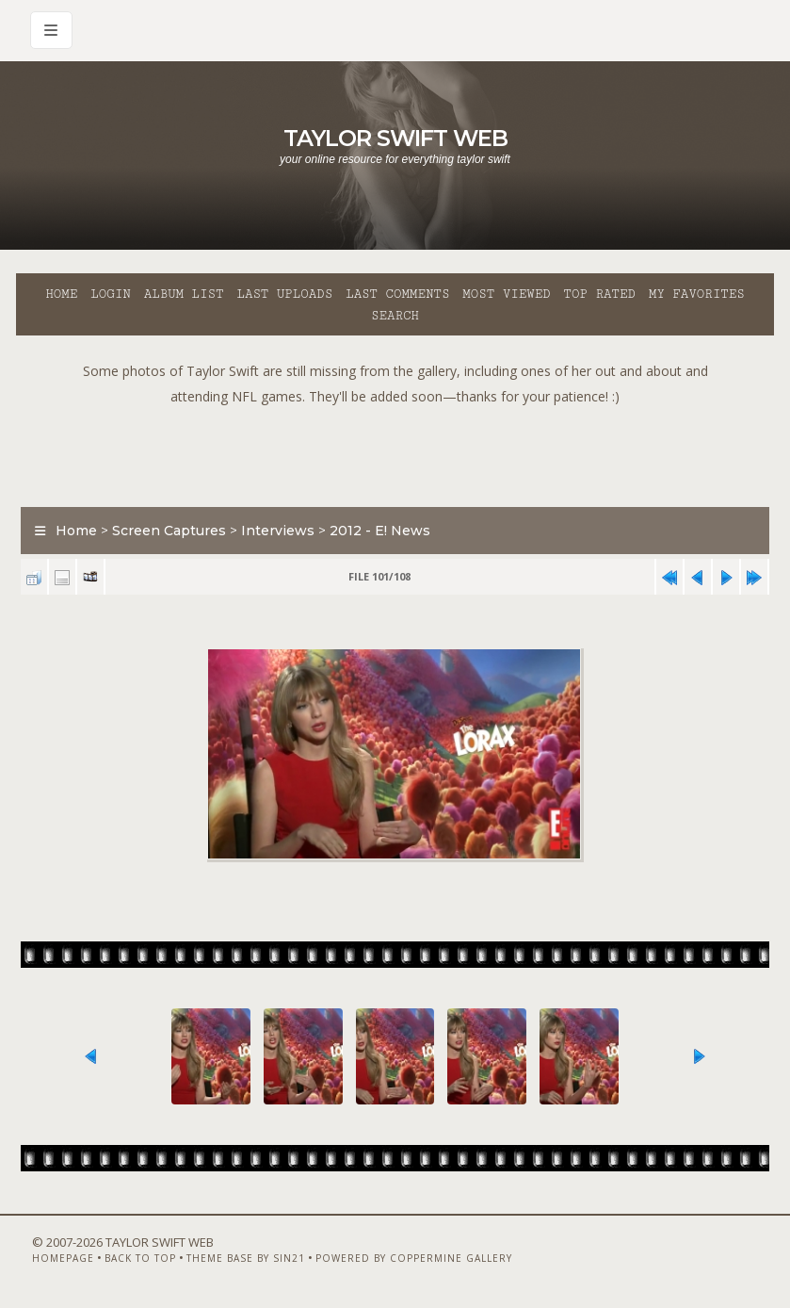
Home (61, 294)
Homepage (63, 1258)
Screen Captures (169, 530)
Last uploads (284, 294)
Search (395, 315)
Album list (184, 294)
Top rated (600, 294)
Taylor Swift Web (395, 138)
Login (110, 294)
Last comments (397, 294)
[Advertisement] (395, 451)
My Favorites (697, 294)
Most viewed (506, 294)
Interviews (277, 530)
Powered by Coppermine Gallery (413, 1258)
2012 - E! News (380, 530)
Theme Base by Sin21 (245, 1258)
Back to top (140, 1258)
